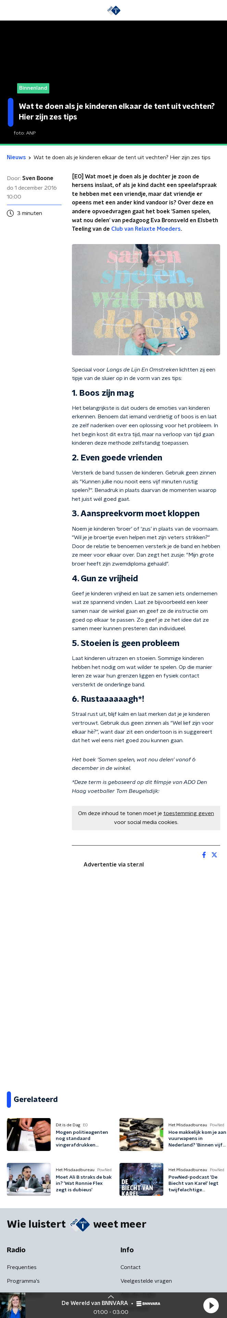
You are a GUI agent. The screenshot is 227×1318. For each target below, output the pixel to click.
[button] (211, 1305)
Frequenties (22, 1267)
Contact (131, 1267)
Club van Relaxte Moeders (146, 229)
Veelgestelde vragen (146, 1281)
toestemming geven (188, 813)
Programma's (23, 1281)
